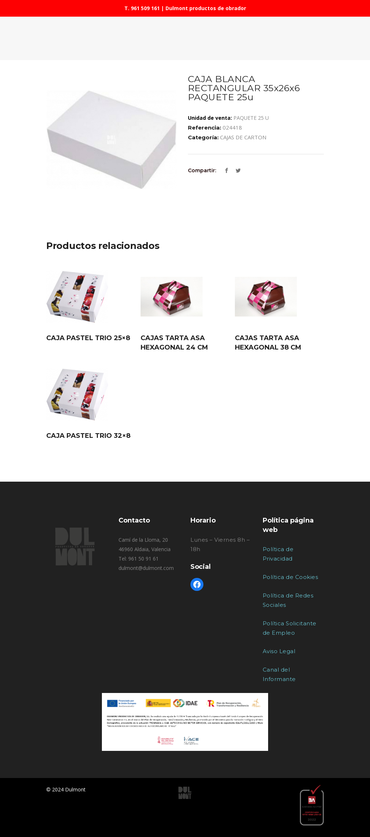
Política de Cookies (290, 577)
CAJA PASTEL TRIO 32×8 (88, 436)
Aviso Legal (279, 651)
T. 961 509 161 (142, 8)
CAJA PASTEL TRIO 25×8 (88, 338)
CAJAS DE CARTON (243, 137)
